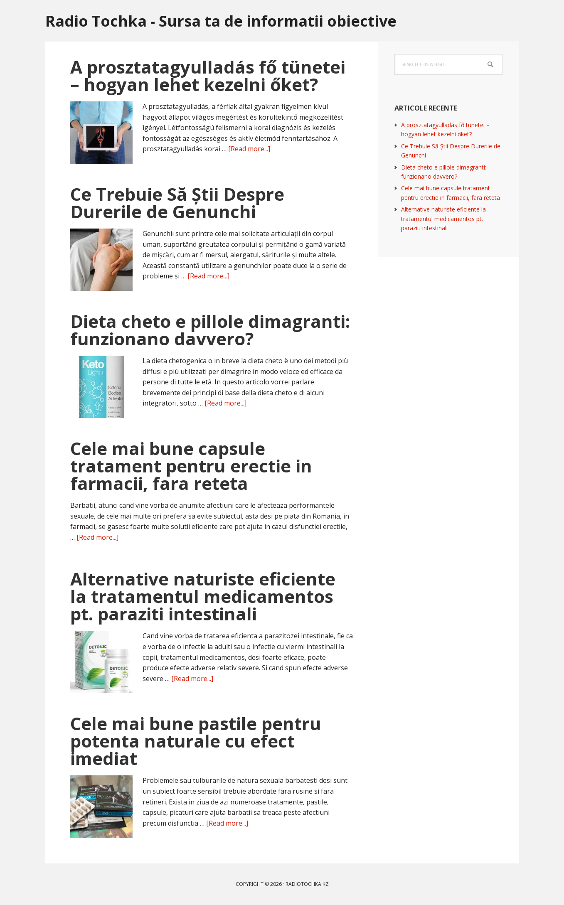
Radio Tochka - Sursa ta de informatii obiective (221, 20)
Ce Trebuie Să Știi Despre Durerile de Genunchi (177, 202)
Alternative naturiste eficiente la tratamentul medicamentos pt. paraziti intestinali (202, 596)
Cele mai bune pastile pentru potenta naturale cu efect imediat (195, 740)
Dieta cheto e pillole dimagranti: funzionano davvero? (210, 329)
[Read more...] (249, 148)
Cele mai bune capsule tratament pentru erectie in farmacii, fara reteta (191, 465)
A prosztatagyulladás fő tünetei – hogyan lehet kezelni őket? (207, 75)
